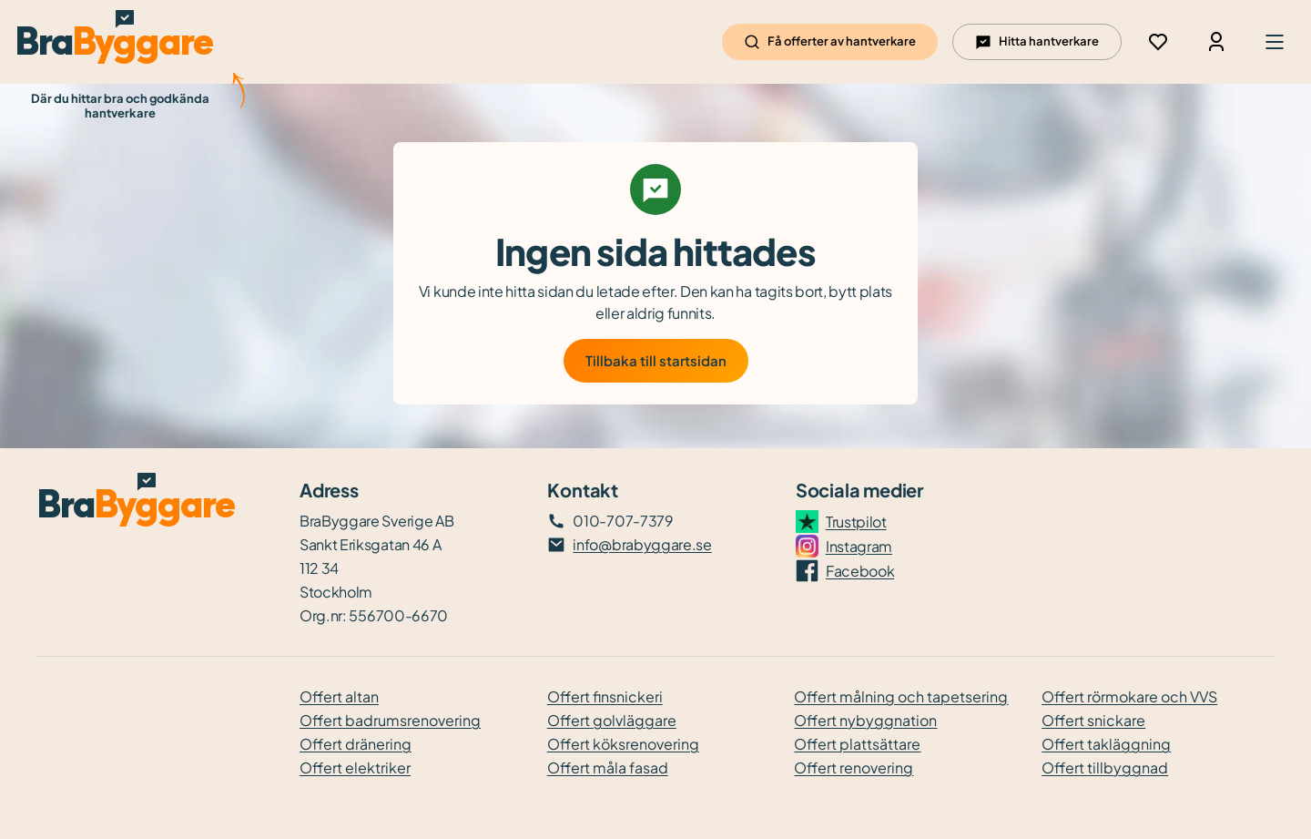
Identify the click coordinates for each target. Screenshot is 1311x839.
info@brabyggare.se (642, 544)
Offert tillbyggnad (1105, 767)
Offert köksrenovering (623, 743)
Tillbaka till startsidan (656, 360)
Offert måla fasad (607, 767)
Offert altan (339, 696)
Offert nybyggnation (865, 720)
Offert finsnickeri (605, 696)
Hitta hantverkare (1037, 42)
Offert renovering (853, 767)
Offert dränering (356, 743)
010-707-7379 (623, 520)
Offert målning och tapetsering (901, 696)
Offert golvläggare (611, 720)
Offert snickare (1093, 720)
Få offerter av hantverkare (830, 42)
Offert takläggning (1106, 743)
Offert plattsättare (857, 743)
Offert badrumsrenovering (390, 720)
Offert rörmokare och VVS (1129, 696)
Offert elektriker (355, 767)
